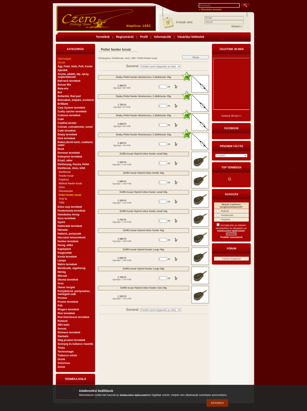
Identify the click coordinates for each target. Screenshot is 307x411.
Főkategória (104, 58)
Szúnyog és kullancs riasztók (75, 343)
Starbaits (63, 336)
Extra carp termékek (70, 206)
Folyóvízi (64, 179)
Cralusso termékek (69, 115)
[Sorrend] (160, 66)
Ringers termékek (68, 309)
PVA (60, 305)
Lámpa (62, 260)
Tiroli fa (63, 198)
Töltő (61, 202)
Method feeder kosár (70, 183)
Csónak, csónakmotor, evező (75, 126)
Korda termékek (67, 256)
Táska (61, 347)
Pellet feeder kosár (70, 194)
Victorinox (64, 363)
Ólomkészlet (66, 191)
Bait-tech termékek (69, 80)
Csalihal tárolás (67, 123)
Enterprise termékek (70, 156)
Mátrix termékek (67, 264)
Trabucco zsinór (67, 355)
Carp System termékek (71, 107)
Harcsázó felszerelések (71, 237)
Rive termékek (66, 313)
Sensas (62, 328)
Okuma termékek (68, 279)
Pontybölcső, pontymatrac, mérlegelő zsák (74, 293)
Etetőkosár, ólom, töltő (124, 58)
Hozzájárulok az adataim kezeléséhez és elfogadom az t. (231, 228)
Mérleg (62, 272)
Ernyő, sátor (65, 160)
